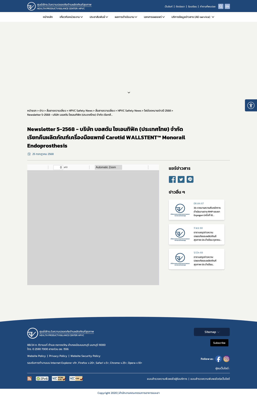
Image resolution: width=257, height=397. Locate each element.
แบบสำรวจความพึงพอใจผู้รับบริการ (167, 379)
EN (227, 6)
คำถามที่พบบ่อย (207, 6)
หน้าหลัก (48, 17)
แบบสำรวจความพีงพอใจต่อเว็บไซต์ (210, 379)
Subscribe (219, 343)
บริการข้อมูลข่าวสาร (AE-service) (191, 17)
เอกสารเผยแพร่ (153, 17)
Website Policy (36, 356)
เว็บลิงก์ (169, 6)
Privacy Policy (58, 356)
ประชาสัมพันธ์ (97, 17)
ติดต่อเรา (180, 6)
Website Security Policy (85, 356)
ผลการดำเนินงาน (124, 17)
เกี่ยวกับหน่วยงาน (70, 17)
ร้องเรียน (192, 6)
